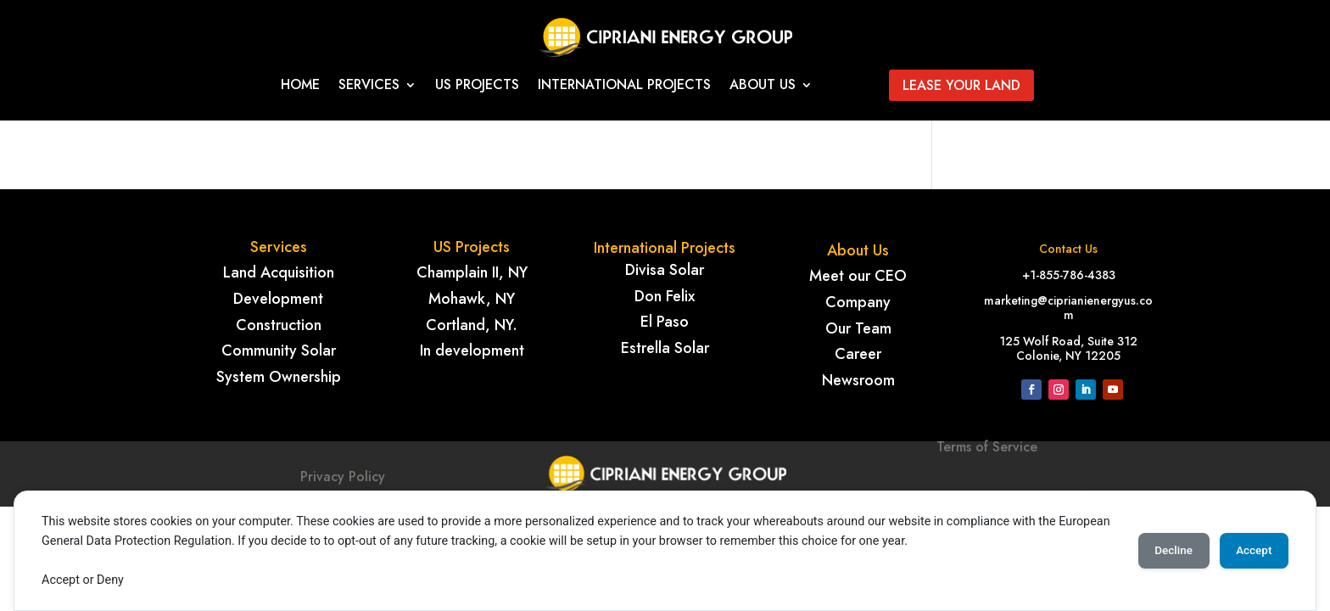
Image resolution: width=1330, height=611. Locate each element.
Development (278, 299)
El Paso (664, 322)
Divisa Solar (664, 270)
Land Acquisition (278, 272)
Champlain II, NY (472, 272)
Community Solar (278, 350)
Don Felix (664, 296)
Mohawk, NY (471, 299)
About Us (762, 86)
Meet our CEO (858, 276)
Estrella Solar (665, 348)
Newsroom (858, 380)
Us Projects (477, 86)
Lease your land (961, 85)
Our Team (858, 328)
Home (300, 86)
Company (858, 302)
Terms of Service (986, 475)
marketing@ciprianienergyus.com (1068, 307)
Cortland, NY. (471, 325)
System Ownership (278, 377)
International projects (624, 86)
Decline (1160, 551)
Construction (278, 325)
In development (472, 350)
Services (369, 86)
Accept (1249, 551)
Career (858, 354)
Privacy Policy (342, 476)
